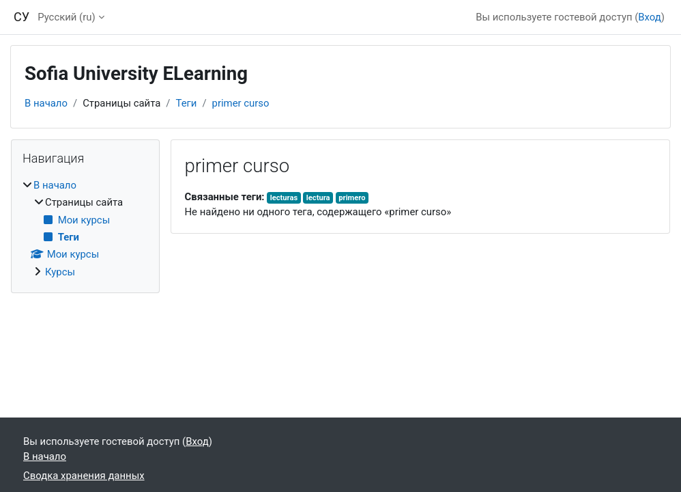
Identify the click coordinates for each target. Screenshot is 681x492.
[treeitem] (85, 228)
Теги (186, 103)
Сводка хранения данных (84, 475)
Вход (649, 17)
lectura (318, 197)
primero (351, 197)
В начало (46, 103)
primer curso (241, 103)
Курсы (60, 272)
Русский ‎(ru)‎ (67, 17)
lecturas (284, 197)
